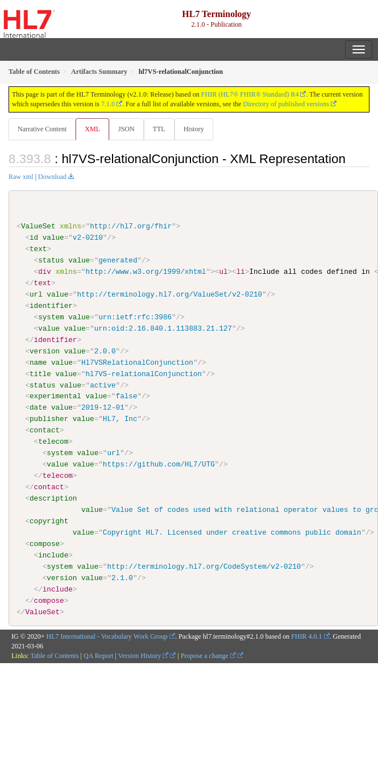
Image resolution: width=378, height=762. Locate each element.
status (51, 260)
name (38, 362)
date (38, 407)
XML (92, 129)
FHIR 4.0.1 (306, 636)
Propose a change (208, 655)
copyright (49, 521)
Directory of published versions (286, 104)
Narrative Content (42, 129)
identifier (51, 306)
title (40, 373)
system (51, 317)
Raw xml (21, 177)
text (38, 249)
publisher (49, 419)
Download (52, 177)
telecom (53, 441)
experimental (55, 396)
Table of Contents (54, 655)
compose (45, 543)
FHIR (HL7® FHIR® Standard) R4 (250, 94)
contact (45, 430)
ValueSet (38, 226)
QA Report (98, 655)
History (194, 129)
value (53, 237)
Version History (143, 655)
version (45, 350)
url (36, 294)
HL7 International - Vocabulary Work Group (107, 636)
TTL (159, 129)
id (34, 237)
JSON (126, 129)
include (53, 554)
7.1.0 (108, 104)
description (53, 498)
